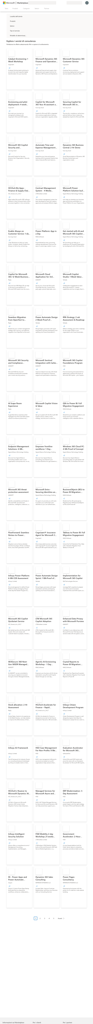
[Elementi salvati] (62, 3)
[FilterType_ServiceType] (8, 30)
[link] (19, 69)
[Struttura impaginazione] (50, 920)
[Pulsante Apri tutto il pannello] (6, 8)
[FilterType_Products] (8, 21)
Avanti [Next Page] (60, 918)
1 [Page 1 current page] (35, 918)
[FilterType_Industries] (8, 26)
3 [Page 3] (44, 918)
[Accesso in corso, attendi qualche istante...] (87, 3)
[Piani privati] (65, 3)
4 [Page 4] (49, 918)
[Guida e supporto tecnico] (59, 3)
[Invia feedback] (57, 3)
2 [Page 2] (40, 918)
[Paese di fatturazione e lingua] (74, 3)
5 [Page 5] (53, 918)
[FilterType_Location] (8, 16)
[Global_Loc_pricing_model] (8, 35)
